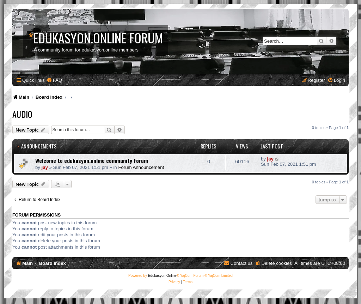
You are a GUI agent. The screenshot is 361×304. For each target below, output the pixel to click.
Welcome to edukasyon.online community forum (91, 160)
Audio (22, 114)
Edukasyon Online (162, 276)
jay (45, 167)
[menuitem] (54, 80)
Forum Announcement (141, 167)
